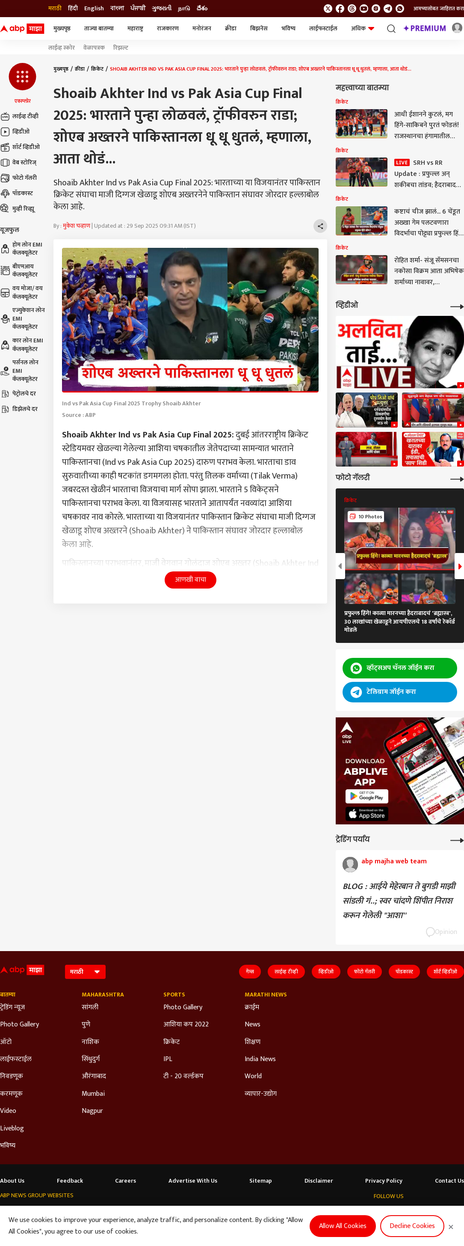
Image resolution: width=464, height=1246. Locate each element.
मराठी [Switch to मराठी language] (55, 8)
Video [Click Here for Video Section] (8, 1111)
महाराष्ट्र (135, 28)
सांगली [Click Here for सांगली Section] (90, 1007)
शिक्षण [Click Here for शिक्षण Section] (252, 1042)
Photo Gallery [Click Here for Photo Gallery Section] (19, 1024)
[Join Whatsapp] (400, 8)
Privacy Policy (383, 1181)
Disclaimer (318, 1181)
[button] (22, 84)
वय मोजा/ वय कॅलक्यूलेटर (21, 292)
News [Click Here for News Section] (252, 1024)
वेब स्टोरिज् (18, 163)
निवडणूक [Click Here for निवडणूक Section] (11, 1076)
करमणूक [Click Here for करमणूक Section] (11, 1094)
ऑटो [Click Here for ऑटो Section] (6, 1042)
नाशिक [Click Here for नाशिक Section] (90, 1042)
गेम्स (250, 971)
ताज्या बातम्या (99, 28)
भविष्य (288, 28)
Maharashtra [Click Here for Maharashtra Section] (103, 995)
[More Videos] (457, 306)
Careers (125, 1181)
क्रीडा (230, 28)
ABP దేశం (313, 1212)
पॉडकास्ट (16, 193)
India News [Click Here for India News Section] (260, 1059)
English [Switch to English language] (94, 8)
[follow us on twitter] (328, 8)
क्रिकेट (97, 69)
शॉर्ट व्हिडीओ (20, 147)
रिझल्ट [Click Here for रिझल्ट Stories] (120, 48)
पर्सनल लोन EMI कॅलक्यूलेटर (19, 371)
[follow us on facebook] (340, 8)
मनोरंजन (201, 28)
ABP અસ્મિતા (179, 1212)
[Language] (85, 972)
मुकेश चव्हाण (76, 226)
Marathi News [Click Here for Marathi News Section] (266, 995)
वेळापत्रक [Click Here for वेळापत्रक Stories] (94, 48)
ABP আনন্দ (112, 1212)
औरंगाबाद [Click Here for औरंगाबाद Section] (94, 1076)
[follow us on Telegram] (388, 8)
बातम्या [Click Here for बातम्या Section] (7, 995)
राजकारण (168, 28)
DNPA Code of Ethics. (88, 1229)
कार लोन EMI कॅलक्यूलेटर (21, 344)
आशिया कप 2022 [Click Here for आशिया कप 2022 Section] (186, 1024)
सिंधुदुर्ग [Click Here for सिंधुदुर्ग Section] (91, 1059)
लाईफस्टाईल (323, 28)
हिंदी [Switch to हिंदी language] (73, 8)
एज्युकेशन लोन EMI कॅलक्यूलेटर (22, 318)
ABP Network (16, 1212)
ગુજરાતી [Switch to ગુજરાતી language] (161, 8)
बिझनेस (259, 28)
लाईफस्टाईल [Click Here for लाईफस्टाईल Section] (16, 1059)
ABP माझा (144, 1212)
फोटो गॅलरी (18, 178)
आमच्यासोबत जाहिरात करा (439, 8)
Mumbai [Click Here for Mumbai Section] (93, 1094)
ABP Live (51, 1212)
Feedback (70, 1181)
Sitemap (260, 1181)
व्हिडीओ (15, 132)
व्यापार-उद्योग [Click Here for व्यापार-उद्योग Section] (261, 1094)
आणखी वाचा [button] (190, 580)
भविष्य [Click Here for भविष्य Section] (7, 1146)
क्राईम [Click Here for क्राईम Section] (252, 1007)
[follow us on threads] (352, 8)
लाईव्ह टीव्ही (19, 116)
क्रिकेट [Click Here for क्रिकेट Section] (171, 1042)
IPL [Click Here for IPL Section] (167, 1059)
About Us (12, 1181)
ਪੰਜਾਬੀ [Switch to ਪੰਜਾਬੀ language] (137, 8)
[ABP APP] (367, 796)
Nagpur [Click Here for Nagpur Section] (92, 1111)
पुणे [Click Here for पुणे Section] (86, 1024)
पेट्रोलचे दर (18, 394)
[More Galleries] (457, 478)
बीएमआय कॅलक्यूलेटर (19, 270)
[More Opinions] (457, 839)
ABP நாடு (282, 1212)
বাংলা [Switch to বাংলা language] (117, 8)
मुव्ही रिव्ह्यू (17, 209)
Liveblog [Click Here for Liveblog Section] (12, 1128)
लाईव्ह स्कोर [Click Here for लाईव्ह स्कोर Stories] (61, 48)
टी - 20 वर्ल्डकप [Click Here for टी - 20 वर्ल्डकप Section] (183, 1076)
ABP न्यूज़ (80, 1212)
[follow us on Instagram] (376, 8)
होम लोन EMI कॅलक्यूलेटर (21, 249)
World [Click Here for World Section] (253, 1076)
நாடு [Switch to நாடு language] (184, 8)
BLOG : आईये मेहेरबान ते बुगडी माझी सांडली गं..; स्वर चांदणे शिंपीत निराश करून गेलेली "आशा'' (399, 901)
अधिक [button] (362, 28)
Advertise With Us (192, 1181)
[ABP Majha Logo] (22, 29)
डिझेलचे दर (19, 409)
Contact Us (449, 1181)
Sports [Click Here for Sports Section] (174, 995)
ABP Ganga (217, 1212)
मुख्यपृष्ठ (62, 28)
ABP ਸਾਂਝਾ (250, 1212)
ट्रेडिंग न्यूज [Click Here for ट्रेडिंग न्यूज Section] (12, 1007)
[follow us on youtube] (364, 8)
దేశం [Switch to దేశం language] (202, 8)
